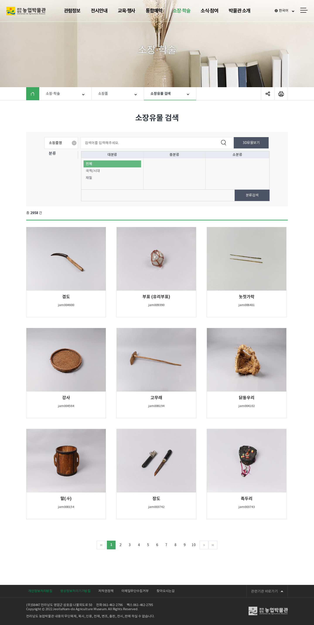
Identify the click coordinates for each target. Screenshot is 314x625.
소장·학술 (181, 11)
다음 (204, 545)
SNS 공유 (267, 93)
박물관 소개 (239, 11)
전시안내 (99, 11)
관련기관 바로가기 (267, 591)
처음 (101, 545)
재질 (89, 178)
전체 (89, 164)
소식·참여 (209, 11)
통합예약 (154, 11)
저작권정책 (106, 591)
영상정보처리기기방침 (75, 591)
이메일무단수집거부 (135, 591)
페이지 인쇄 (281, 93)
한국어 (284, 11)
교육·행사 (126, 11)
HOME (36, 93)
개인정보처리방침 (40, 591)
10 (194, 545)
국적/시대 (93, 171)
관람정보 (72, 11)
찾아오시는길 (166, 591)
